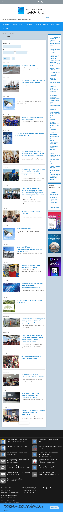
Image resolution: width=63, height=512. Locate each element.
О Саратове (6, 24)
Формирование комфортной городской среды (55, 177)
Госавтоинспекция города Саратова (55, 74)
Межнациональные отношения (55, 106)
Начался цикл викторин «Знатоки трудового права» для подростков (33, 412)
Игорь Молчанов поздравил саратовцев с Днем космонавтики (29, 134)
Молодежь (53, 109)
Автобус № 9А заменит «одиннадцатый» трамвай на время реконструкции (29, 249)
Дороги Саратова (53, 79)
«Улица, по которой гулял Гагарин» (31, 212)
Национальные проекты (54, 118)
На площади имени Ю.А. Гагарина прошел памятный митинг (33, 81)
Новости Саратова (53, 128)
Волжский (53, 192)
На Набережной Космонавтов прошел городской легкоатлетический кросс (32, 286)
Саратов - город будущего (55, 160)
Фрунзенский (54, 207)
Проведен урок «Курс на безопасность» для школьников (32, 376)
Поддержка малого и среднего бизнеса (54, 148)
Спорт (52, 163)
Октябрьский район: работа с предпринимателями (31, 357)
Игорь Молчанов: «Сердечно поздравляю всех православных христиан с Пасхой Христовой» (32, 153)
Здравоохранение (55, 83)
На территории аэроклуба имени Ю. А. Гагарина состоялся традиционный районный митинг (33, 173)
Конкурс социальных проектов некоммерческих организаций (55, 97)
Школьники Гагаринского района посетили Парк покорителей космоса (31, 395)
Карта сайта (12, 497)
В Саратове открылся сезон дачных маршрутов (29, 301)
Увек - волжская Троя (55, 171)
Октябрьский (54, 205)
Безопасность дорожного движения (54, 56)
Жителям (47, 18)
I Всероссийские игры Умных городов (55, 50)
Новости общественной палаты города (54, 123)
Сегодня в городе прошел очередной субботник (30, 266)
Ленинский (53, 202)
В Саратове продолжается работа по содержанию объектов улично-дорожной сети (33, 321)
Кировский (53, 200)
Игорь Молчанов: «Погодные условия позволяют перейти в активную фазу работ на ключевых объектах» (32, 339)
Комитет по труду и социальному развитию (54, 89)
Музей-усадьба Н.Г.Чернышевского (55, 113)
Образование (54, 132)
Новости (11, 33)
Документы (29, 24)
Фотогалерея (55, 24)
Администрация (17, 24)
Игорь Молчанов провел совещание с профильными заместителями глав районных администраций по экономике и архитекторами (33, 193)
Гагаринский (54, 194)
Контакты (5, 28)
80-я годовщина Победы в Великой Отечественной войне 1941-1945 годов (55, 41)
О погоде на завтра (24, 99)
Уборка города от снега (55, 167)
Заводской (53, 197)
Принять (54, 507)
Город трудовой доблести (55, 69)
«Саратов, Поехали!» (29, 65)
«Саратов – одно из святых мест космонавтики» (33, 118)
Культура (52, 103)
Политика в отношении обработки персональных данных (10, 502)
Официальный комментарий (54, 135)
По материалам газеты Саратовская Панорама (55, 141)
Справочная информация (11, 2)
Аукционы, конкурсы (42, 24)
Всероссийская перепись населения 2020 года (55, 63)
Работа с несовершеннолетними (55, 155)
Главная (4, 33)
